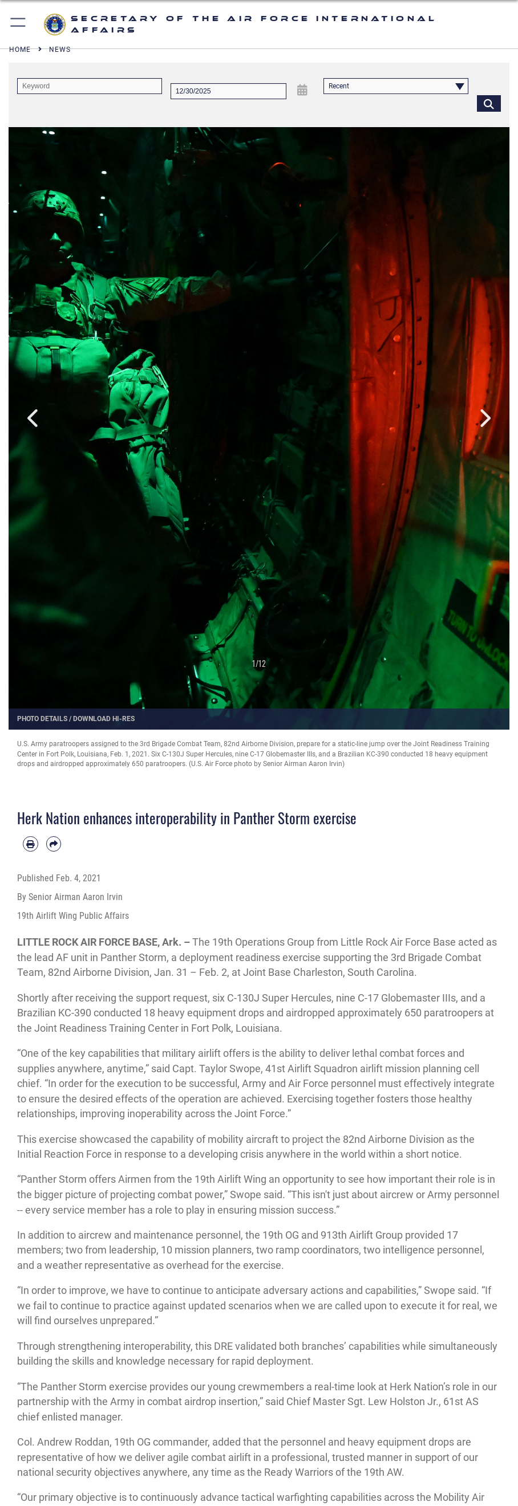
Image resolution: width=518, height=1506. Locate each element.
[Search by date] (228, 91)
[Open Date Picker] (302, 90)
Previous (34, 418)
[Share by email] (54, 844)
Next (484, 418)
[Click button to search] (489, 103)
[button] (18, 24)
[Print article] (30, 844)
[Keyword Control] (89, 86)
